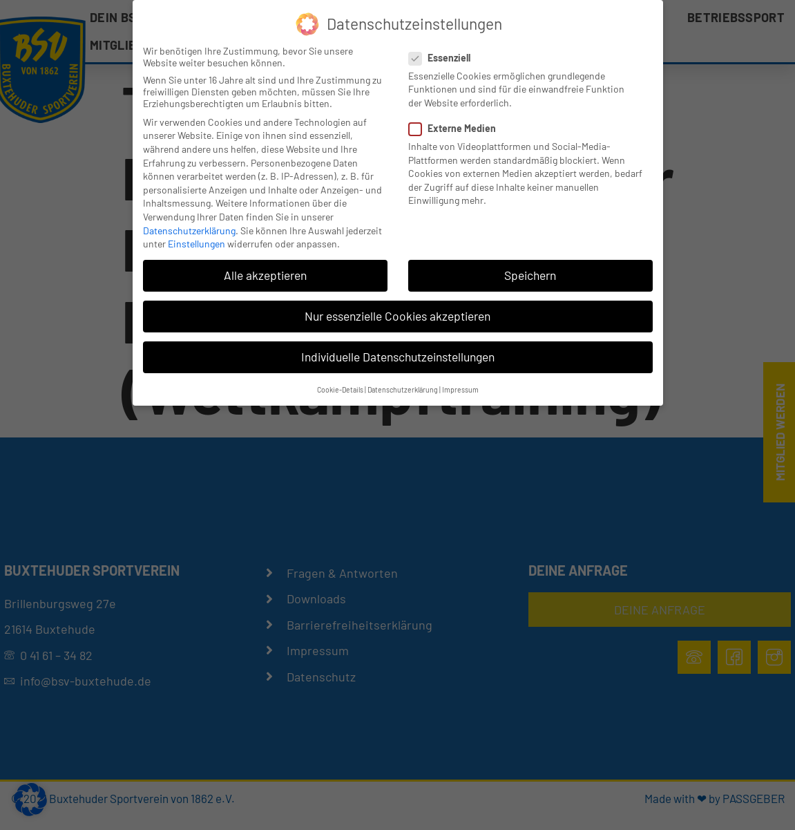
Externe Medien (456, 128)
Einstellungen (196, 243)
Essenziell (443, 58)
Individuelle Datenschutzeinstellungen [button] (398, 356)
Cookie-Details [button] (340, 389)
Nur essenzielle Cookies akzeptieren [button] (397, 315)
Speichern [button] (530, 275)
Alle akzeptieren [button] (265, 275)
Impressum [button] (460, 389)
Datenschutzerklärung (189, 230)
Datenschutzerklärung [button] (402, 389)
